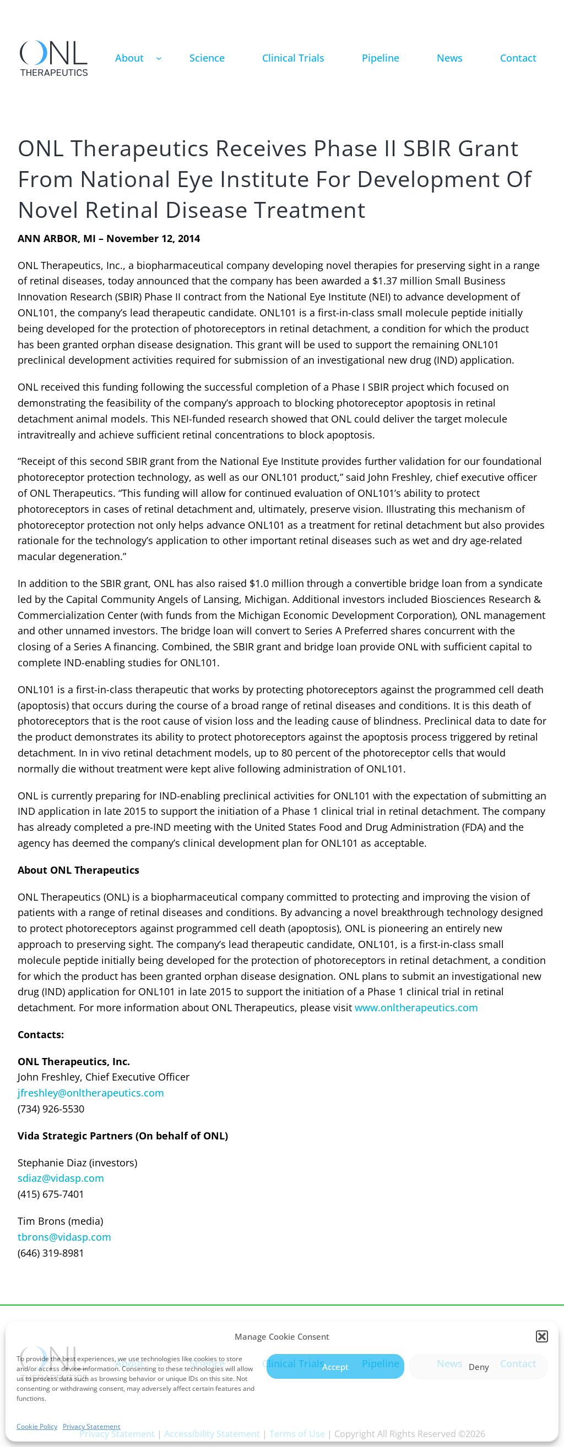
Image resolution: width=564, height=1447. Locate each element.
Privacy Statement (92, 1426)
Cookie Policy (37, 1426)
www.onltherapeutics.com (416, 1007)
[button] (541, 1336)
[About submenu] (159, 58)
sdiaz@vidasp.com (61, 1178)
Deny (479, 1366)
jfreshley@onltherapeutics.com (91, 1092)
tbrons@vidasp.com (64, 1236)
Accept (335, 1366)
